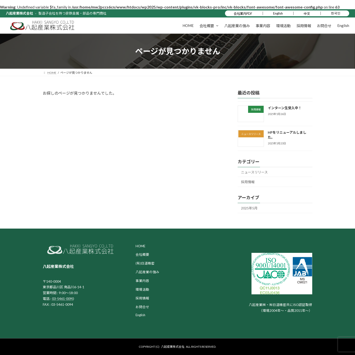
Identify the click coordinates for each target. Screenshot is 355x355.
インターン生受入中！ (284, 108)
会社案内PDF (243, 14)
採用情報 (248, 182)
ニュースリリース (254, 172)
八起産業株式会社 (19, 13)
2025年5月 (249, 208)
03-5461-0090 (63, 299)
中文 (307, 14)
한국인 (335, 13)
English (278, 13)
